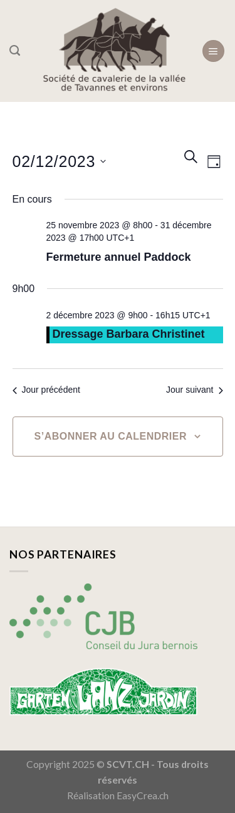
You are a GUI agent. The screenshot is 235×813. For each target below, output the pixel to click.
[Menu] (213, 51)
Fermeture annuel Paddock (118, 257)
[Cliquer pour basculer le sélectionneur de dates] (60, 161)
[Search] (14, 50)
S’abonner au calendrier (110, 436)
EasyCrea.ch (143, 795)
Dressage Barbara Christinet (129, 334)
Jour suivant (194, 390)
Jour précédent (46, 390)
